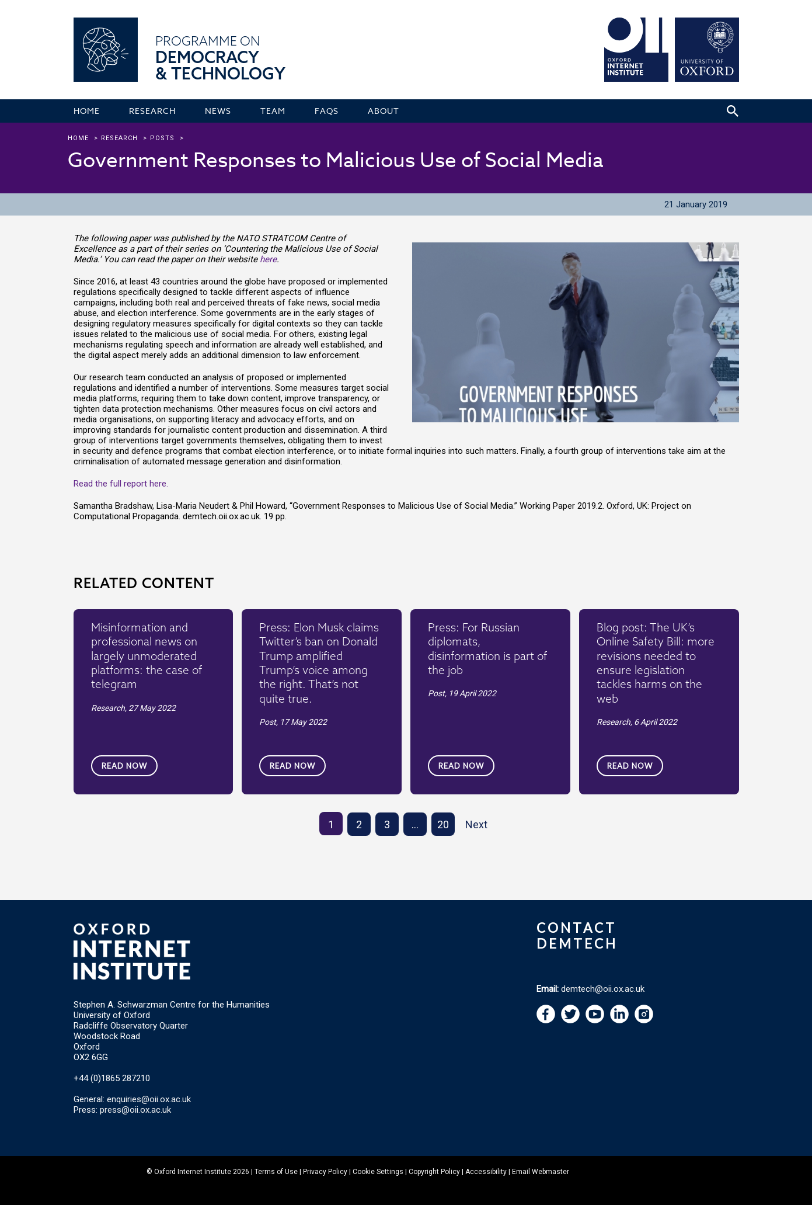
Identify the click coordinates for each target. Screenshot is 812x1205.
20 (443, 824)
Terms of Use (276, 1172)
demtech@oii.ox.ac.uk (602, 989)
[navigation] (595, 1020)
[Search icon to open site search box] (732, 111)
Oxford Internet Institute (192, 1172)
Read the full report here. (121, 483)
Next (476, 824)
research (119, 138)
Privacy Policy (325, 1172)
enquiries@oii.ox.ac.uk (149, 1099)
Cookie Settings (378, 1172)
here (268, 259)
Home (78, 138)
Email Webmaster (540, 1172)
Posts (162, 138)
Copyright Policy (434, 1172)
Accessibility (486, 1172)
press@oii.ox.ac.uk (135, 1110)
